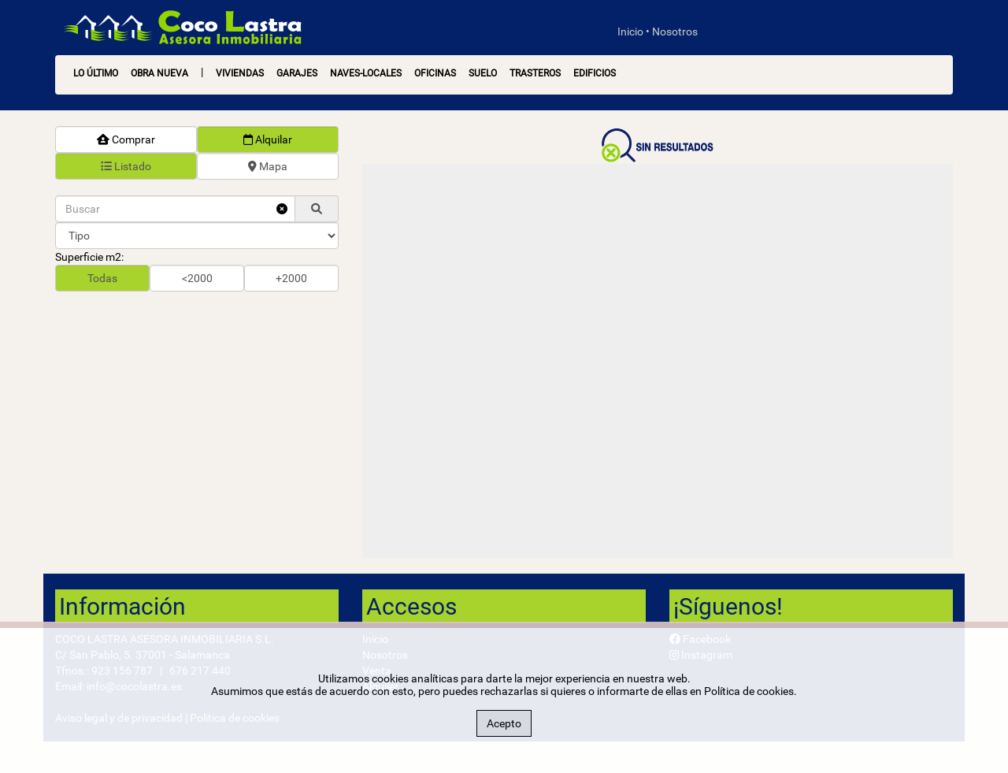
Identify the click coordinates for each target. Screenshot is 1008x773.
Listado (126, 166)
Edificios (594, 73)
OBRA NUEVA (159, 73)
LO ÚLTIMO (95, 73)
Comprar (126, 139)
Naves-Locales (366, 73)
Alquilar (267, 139)
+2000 (291, 278)
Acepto (504, 723)
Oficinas (435, 73)
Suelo (483, 73)
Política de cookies (749, 691)
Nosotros (675, 31)
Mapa (267, 166)
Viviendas (240, 73)
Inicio (630, 31)
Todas (102, 278)
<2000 (197, 278)
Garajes (296, 73)
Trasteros (535, 73)
